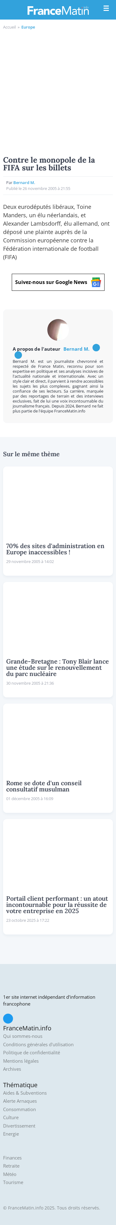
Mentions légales (21, 1061)
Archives (12, 1069)
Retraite (11, 1166)
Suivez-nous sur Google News (58, 282)
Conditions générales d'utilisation (38, 1044)
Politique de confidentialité (31, 1053)
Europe (28, 27)
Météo (9, 1174)
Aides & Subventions (25, 1093)
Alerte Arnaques (20, 1101)
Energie (11, 1134)
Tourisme (13, 1182)
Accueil (9, 27)
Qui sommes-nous (22, 1036)
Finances (12, 1158)
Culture (11, 1117)
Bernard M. (24, 182)
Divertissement (19, 1126)
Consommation (19, 1109)
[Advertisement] (58, 92)
